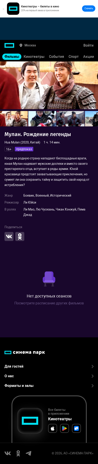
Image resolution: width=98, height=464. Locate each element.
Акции (88, 56)
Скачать (89, 8)
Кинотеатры (34, 56)
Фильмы (11, 56)
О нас (49, 376)
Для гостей (49, 366)
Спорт (74, 56)
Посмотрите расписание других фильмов (49, 303)
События (56, 56)
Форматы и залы (49, 386)
